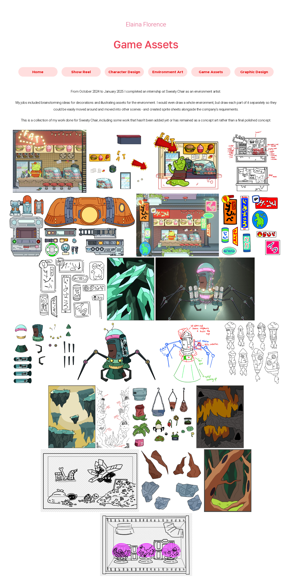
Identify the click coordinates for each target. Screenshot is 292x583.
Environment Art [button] (167, 72)
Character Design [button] (124, 72)
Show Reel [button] (81, 72)
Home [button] (37, 72)
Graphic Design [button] (254, 72)
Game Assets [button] (211, 72)
